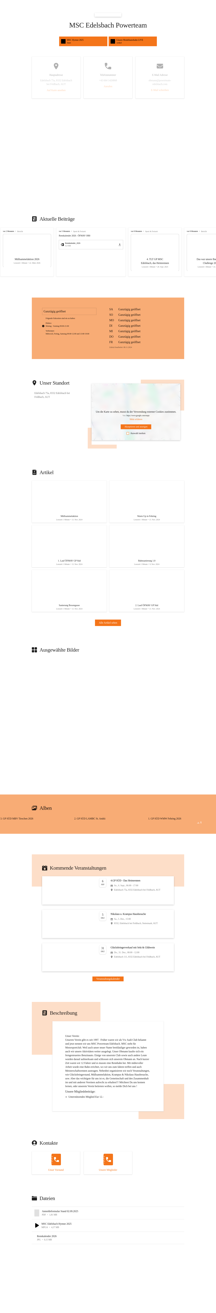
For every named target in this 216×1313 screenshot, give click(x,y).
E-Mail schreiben (160, 90)
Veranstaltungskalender (108, 975)
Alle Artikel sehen (108, 619)
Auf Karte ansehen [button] (56, 90)
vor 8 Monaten (136, 231)
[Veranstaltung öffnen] (108, 887)
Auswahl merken (135, 433)
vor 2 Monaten (8, 231)
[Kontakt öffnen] (56, 1159)
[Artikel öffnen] (69, 501)
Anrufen (108, 86)
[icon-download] (119, 244)
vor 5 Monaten (64, 231)
